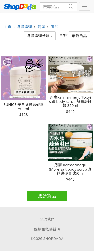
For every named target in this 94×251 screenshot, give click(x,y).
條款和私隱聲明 (47, 229)
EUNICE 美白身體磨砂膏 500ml (23, 106)
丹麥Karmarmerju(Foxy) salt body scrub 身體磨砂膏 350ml (70, 101)
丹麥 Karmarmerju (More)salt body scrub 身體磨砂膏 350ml (70, 169)
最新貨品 (79, 35)
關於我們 (47, 219)
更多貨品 (47, 196)
